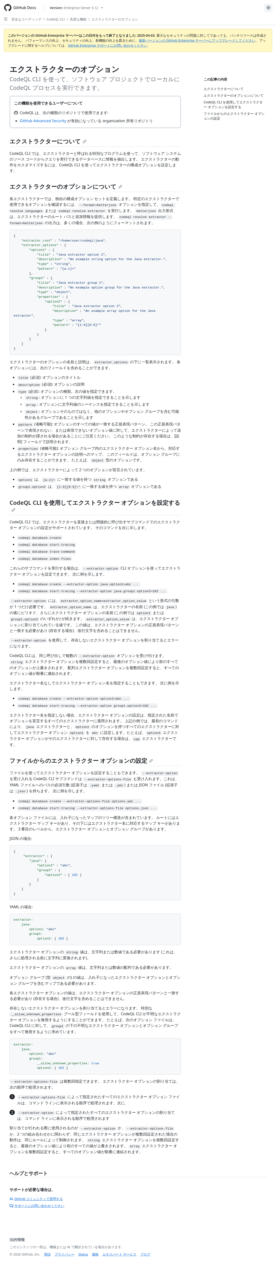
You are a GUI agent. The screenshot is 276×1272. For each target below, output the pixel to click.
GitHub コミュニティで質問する (36, 1198)
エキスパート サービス (119, 1254)
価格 (95, 1254)
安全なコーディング (26, 19)
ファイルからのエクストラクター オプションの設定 (81, 760)
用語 (47, 1254)
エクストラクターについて (48, 141)
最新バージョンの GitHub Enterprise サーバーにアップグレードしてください (197, 40)
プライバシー (65, 1254)
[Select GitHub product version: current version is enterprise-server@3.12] (76, 7)
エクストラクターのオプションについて (66, 186)
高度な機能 (78, 19)
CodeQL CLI (55, 19)
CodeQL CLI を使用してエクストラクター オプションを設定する (95, 505)
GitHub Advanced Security (43, 120)
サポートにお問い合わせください (37, 1205)
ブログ (145, 1254)
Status (83, 1254)
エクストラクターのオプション (114, 19)
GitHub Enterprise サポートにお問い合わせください (107, 45)
